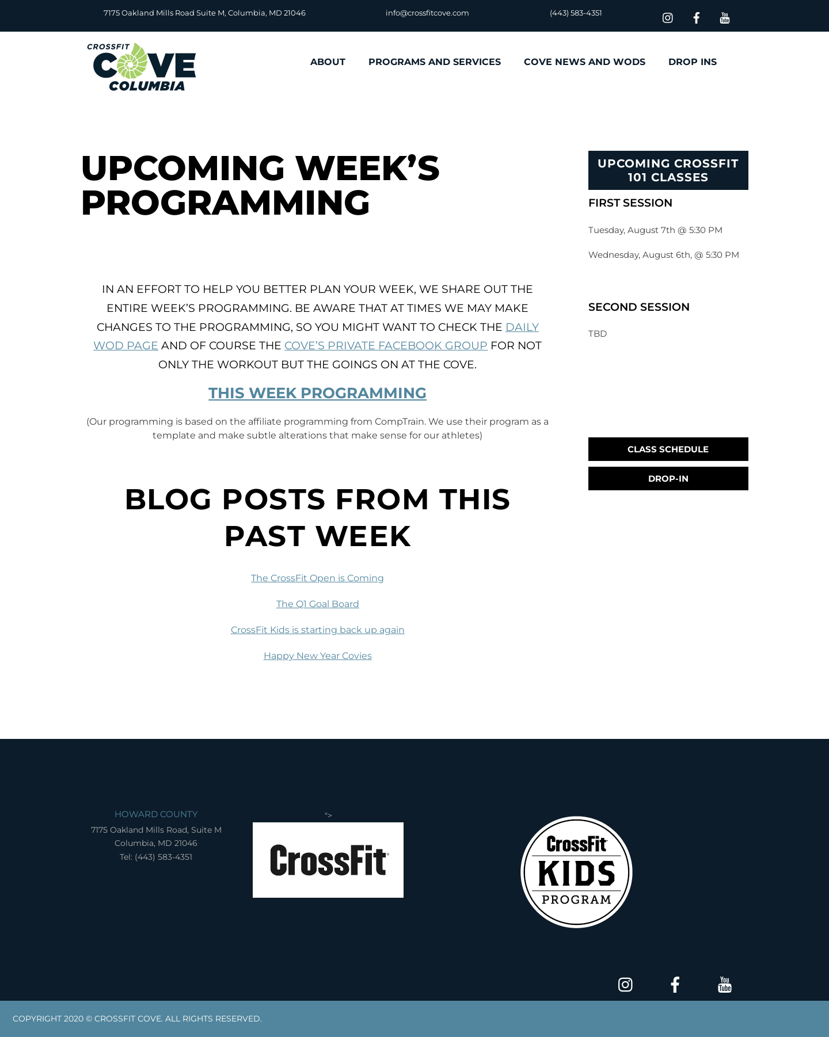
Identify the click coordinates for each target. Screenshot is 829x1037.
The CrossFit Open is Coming (317, 578)
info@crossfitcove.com (427, 12)
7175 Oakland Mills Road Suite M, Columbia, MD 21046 (205, 12)
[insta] (668, 16)
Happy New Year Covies (318, 655)
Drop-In (668, 478)
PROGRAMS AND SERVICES (434, 61)
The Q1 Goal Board (317, 603)
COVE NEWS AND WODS (584, 61)
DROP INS (692, 61)
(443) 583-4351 (576, 12)
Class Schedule (668, 449)
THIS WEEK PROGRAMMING (317, 393)
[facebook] (696, 16)
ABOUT (327, 61)
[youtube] (724, 16)
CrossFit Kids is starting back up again (318, 629)
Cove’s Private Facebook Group (386, 345)
